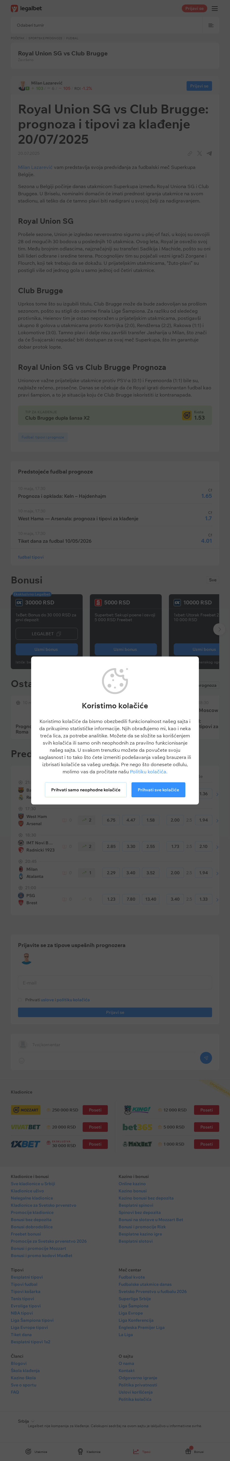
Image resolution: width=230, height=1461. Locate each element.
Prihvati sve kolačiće (158, 789)
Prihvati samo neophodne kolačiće (85, 789)
